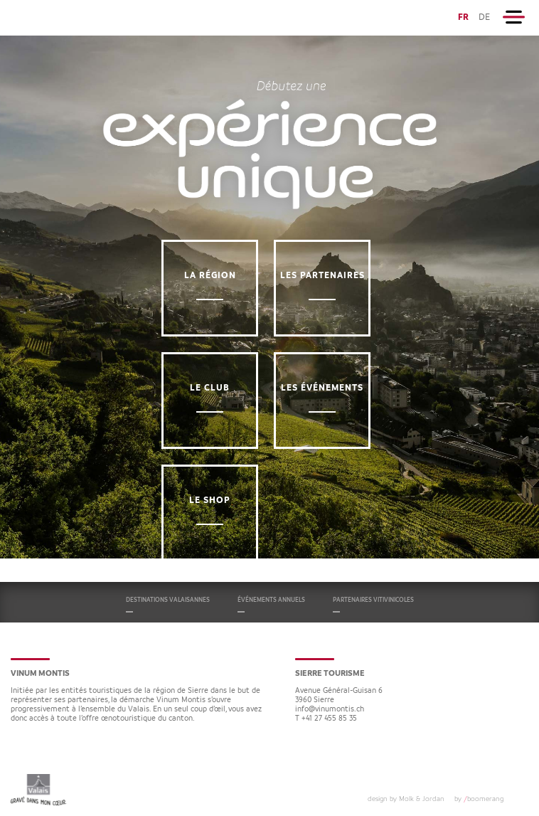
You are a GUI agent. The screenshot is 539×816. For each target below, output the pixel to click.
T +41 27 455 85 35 (326, 719)
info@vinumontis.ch (329, 710)
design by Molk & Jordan (406, 798)
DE (484, 17)
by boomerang (478, 798)
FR (463, 17)
